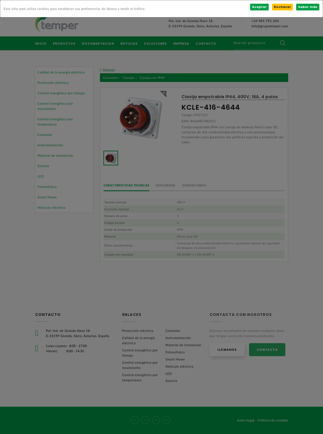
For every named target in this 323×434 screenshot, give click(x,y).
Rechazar (282, 7)
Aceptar (259, 7)
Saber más (307, 7)
